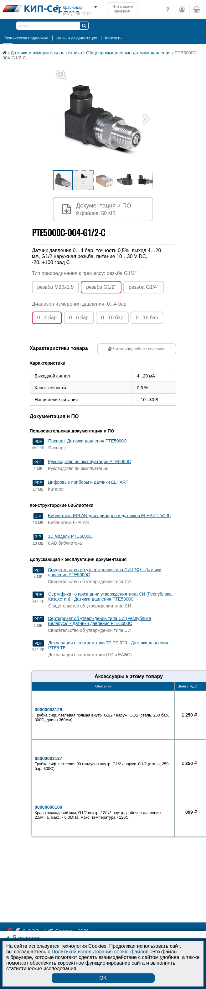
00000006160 (103, 812)
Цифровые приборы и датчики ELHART (88, 482)
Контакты (113, 38)
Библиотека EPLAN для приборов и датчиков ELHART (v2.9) (109, 515)
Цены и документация (76, 38)
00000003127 (103, 763)
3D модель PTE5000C (70, 536)
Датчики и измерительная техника (46, 52)
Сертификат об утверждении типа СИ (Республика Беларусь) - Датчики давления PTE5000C (99, 621)
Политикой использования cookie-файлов (100, 951)
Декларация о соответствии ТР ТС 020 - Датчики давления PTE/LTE (108, 645)
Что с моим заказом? (122, 8)
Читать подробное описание (137, 349)
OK (102, 978)
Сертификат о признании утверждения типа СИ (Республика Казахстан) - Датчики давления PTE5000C (110, 597)
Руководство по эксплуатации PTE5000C (89, 461)
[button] (107, 120)
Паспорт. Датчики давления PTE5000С (87, 440)
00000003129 (103, 714)
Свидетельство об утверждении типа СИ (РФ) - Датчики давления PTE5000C (104, 572)
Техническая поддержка (26, 38)
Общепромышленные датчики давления (128, 52)
